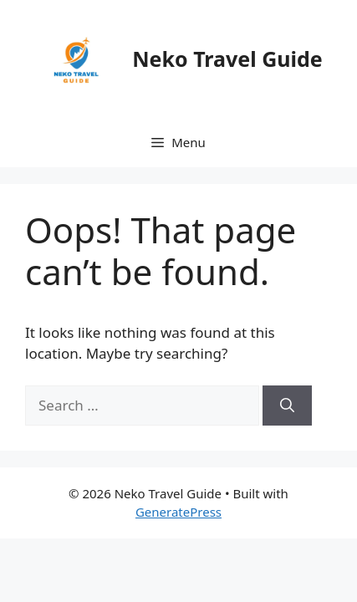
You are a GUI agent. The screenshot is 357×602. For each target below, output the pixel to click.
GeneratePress (178, 511)
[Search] (287, 405)
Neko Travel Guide (227, 58)
